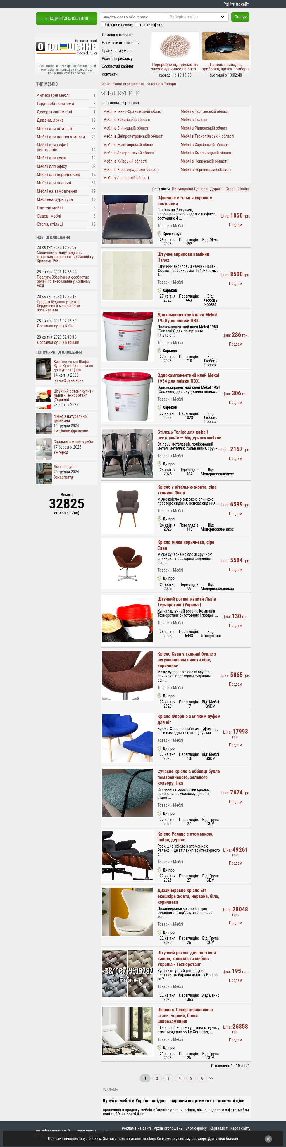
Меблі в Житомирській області (129, 144)
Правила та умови (117, 50)
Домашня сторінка (118, 34)
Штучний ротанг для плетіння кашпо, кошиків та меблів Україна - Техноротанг (186, 958)
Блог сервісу (196, 1128)
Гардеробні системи (55, 103)
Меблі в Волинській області (126, 119)
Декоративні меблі (54, 112)
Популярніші (182, 189)
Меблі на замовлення (57, 191)
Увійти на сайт (236, 4)
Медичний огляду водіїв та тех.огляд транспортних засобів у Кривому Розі (65, 256)
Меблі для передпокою (58, 174)
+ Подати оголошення (66, 18)
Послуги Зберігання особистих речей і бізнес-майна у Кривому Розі (63, 281)
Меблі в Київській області (125, 161)
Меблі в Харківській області (204, 144)
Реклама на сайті (136, 1128)
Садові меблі (49, 216)
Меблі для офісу (52, 166)
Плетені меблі (50, 208)
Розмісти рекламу (117, 58)
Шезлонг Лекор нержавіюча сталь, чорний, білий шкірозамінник (185, 1015)
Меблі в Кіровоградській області (131, 169)
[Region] (203, 16)
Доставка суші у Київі (55, 326)
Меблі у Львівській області (126, 177)
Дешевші (201, 189)
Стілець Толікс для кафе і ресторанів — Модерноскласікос (189, 435)
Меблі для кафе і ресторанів (52, 147)
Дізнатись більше (223, 1138)
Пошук (240, 17)
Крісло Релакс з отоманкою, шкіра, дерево (185, 837)
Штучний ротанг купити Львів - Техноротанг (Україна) (188, 602)
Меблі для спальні (54, 182)
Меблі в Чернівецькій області (206, 169)
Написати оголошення (121, 42)
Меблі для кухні (51, 158)
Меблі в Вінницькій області (126, 128)
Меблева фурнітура (55, 199)
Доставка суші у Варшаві (58, 342)
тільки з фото (151, 25)
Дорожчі (217, 189)
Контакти (110, 74)
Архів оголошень (168, 1128)
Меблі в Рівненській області (204, 128)
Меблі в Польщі (194, 119)
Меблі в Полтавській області (205, 111)
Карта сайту (240, 1128)
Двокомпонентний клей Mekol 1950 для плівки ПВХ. (187, 317)
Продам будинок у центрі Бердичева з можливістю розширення (58, 305)
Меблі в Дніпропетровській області (133, 136)
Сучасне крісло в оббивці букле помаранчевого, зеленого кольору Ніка (188, 777)
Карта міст (219, 1128)
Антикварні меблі (53, 95)
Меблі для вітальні (54, 128)
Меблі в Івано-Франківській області (133, 111)
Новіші (244, 189)
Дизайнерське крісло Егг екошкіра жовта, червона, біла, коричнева (188, 896)
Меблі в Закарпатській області (129, 153)
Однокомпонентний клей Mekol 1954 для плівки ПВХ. (188, 378)
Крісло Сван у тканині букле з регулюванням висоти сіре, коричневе (186, 659)
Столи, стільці (50, 224)
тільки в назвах (119, 25)
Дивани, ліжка (50, 120)
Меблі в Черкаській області (204, 161)
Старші (231, 189)
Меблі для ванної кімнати (61, 136)
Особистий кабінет (118, 66)
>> (210, 1078)
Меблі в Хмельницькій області (206, 153)
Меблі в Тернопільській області (207, 136)
